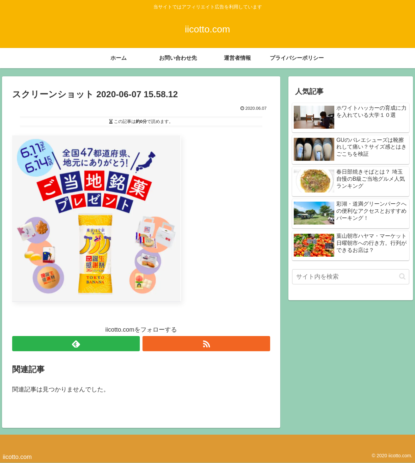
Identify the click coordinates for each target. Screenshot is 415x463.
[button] (402, 276)
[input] (350, 276)
